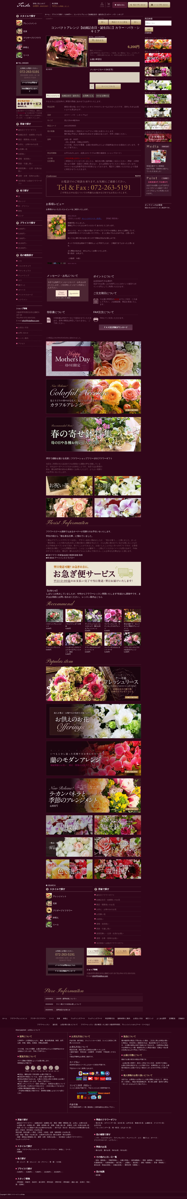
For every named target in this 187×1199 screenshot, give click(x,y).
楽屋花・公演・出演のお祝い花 (78, 1127)
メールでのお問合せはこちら (65, 967)
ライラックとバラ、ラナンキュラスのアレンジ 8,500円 (113, 628)
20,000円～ (22, 248)
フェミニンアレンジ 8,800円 (54, 649)
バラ (20, 261)
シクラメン (22, 299)
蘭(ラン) (21, 285)
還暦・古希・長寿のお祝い (29, 176)
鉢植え (65, 1020)
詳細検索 (148, 33)
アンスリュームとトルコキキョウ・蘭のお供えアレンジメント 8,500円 (93, 628)
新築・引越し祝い (25, 163)
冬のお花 (123, 1152)
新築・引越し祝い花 (58, 1127)
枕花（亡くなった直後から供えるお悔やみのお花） (35, 1129)
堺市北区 (50, 1184)
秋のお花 (115, 1152)
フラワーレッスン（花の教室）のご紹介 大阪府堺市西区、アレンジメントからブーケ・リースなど (115, 1026)
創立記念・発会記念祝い (102, 1167)
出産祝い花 (31, 1127)
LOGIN (102, 4)
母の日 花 (99, 1125)
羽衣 (88, 1184)
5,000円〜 (68, 14)
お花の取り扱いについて (69, 1026)
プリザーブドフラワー (38, 1020)
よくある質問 (161, 1020)
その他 (58, 1164)
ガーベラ (21, 290)
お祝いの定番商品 (158, 111)
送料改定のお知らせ (63, 1011)
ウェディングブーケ (78, 1020)
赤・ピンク (21, 1164)
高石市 (34, 1184)
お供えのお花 (158, 84)
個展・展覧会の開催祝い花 (26, 1139)
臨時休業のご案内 (124, 1020)
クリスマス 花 (159, 1125)
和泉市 (27, 1184)
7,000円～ (22, 238)
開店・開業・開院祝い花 (62, 1125)
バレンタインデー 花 (103, 1129)
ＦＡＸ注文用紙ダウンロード (116, 329)
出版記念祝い (118, 1167)
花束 (58, 1020)
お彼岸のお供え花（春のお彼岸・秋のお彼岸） (55, 1137)
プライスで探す (57, 14)
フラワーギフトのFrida (18, 1196)
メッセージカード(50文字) (101, 69)
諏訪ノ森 (75, 1184)
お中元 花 (129, 1125)
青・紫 (52, 1164)
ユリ (20, 280)
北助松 (21, 1186)
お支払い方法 (23, 327)
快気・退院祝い (101, 1162)
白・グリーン (23, 206)
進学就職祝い (136, 1162)
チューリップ (23, 275)
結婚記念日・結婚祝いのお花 (30, 135)
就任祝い (136, 1164)
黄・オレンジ (31, 1164)
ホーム (47, 14)
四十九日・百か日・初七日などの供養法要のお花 (72, 1129)
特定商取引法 (110, 1020)
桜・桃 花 (115, 1129)
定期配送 (172, 1020)
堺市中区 (58, 1184)
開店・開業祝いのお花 (27, 139)
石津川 (82, 1184)
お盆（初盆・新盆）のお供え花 (26, 1137)
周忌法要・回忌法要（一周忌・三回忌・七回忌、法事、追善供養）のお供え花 (43, 1134)
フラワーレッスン (43, 1026)
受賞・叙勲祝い (148, 1162)
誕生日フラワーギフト (27, 130)
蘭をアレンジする (158, 57)
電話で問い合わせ (137, 5)
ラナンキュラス (24, 271)
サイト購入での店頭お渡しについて (68, 1006)
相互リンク (149, 1020)
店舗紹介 (181, 1020)
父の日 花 (121, 1125)
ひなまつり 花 (126, 1129)
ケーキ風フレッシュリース (158, 70)
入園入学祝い (124, 1162)
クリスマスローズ (25, 295)
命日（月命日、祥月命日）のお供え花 (29, 1132)
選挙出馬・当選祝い (132, 1167)
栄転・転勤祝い (146, 1164)
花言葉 (98, 1177)
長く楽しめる (158, 98)
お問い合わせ (23, 333)
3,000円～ (22, 229)
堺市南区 (66, 1184)
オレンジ (21, 201)
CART (108, 4)
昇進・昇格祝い (159, 1164)
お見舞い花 (22, 149)
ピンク (21, 216)
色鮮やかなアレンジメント (158, 43)
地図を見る (120, 5)
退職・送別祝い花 (43, 1127)
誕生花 (55, 1026)
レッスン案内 (23, 338)
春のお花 (99, 1152)
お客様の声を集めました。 (158, 136)
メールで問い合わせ (159, 5)
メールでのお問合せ (29, 83)
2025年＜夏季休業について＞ (66, 1000)
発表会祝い (159, 1162)
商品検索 (149, 19)
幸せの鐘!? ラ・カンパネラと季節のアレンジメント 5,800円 (132, 628)
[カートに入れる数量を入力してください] (92, 88)
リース (51, 1020)
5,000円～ (22, 234)
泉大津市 (42, 1184)
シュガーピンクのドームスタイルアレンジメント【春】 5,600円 (74, 651)
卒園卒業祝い (113, 1162)
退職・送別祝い (24, 159)
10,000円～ (22, 243)
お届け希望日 (96, 59)
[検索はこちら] (159, 23)
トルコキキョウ (24, 266)
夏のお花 (107, 1152)
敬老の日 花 (139, 1125)
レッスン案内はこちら (92, 599)
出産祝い (21, 154)
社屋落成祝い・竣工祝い (114, 1164)
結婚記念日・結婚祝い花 (43, 1125)
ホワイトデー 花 (110, 1125)
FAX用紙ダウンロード (29, 90)
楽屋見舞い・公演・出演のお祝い (30, 169)
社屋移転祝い (98, 1164)
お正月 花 (97, 1127)
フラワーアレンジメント (18, 1020)
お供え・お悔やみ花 (80, 1125)
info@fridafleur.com (30, 321)
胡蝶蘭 (19, 1154)
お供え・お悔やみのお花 (28, 144)
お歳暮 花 (148, 1125)
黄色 (20, 211)
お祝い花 (108, 1159)
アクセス (21, 343)
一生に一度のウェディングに (158, 124)
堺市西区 (20, 1184)
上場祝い (128, 1164)
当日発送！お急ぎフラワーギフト (30, 182)
